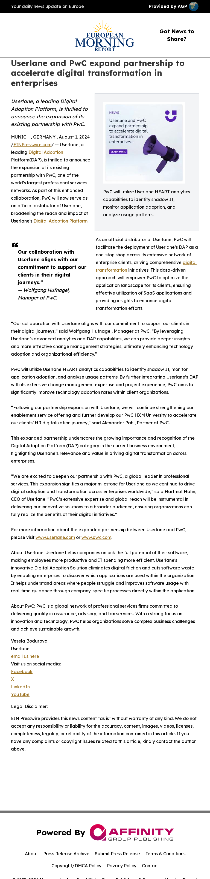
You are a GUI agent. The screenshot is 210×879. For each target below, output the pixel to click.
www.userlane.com (55, 537)
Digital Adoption (45, 152)
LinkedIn (20, 686)
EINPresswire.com (32, 144)
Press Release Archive (66, 853)
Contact (150, 865)
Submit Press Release (117, 853)
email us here (25, 656)
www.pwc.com (96, 537)
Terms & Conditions (165, 853)
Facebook (22, 671)
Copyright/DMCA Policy (76, 865)
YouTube (20, 694)
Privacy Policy (121, 865)
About (31, 853)
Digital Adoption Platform (60, 221)
